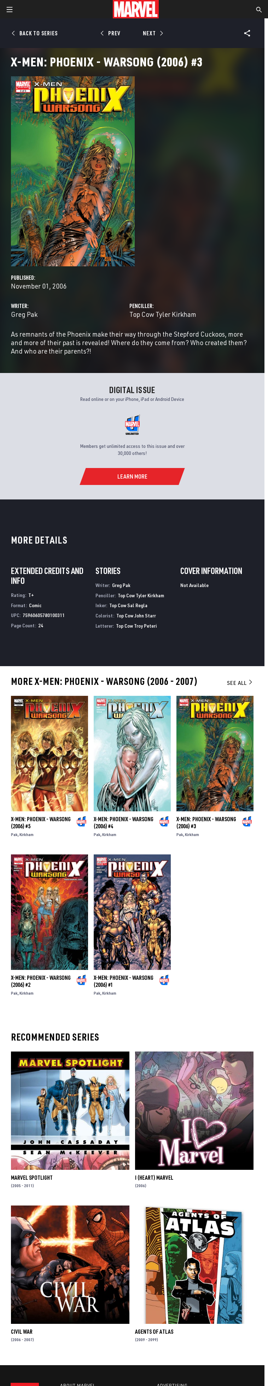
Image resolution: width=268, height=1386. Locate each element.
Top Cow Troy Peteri (136, 626)
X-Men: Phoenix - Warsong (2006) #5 (41, 823)
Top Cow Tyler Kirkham (162, 314)
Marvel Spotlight (32, 1177)
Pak (14, 834)
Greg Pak (24, 314)
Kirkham (26, 834)
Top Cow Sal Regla (128, 605)
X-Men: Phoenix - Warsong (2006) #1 (123, 981)
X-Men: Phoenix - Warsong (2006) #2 (41, 981)
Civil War (22, 1331)
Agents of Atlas (154, 1331)
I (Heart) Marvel (154, 1177)
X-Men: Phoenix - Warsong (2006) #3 (206, 823)
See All (240, 682)
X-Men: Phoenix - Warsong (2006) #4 (123, 823)
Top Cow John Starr (136, 615)
